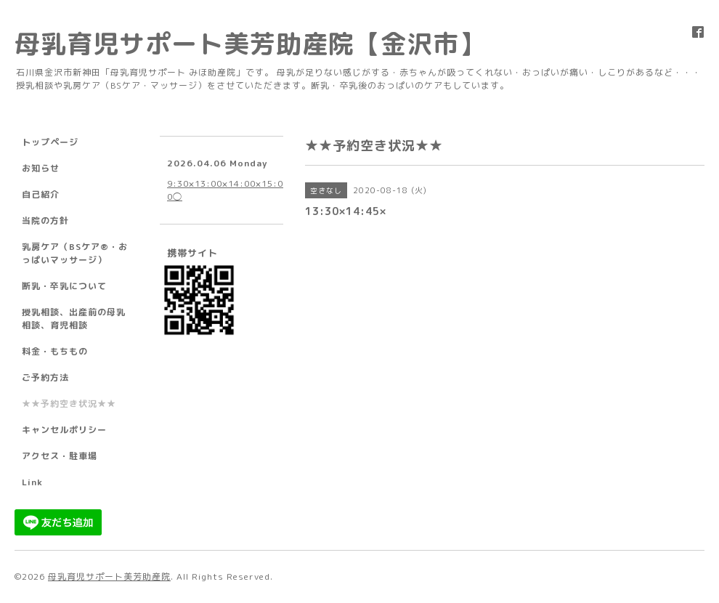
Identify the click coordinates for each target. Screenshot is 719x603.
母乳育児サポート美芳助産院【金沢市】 (250, 43)
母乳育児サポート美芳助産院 (109, 576)
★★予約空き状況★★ (69, 403)
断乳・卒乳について (64, 286)
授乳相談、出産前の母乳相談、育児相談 (74, 318)
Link (32, 482)
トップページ (50, 142)
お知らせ (41, 168)
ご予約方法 (45, 377)
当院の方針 (45, 220)
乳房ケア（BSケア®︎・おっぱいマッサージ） (75, 253)
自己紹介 (41, 194)
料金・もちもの (55, 351)
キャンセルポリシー (64, 430)
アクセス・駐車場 (59, 456)
